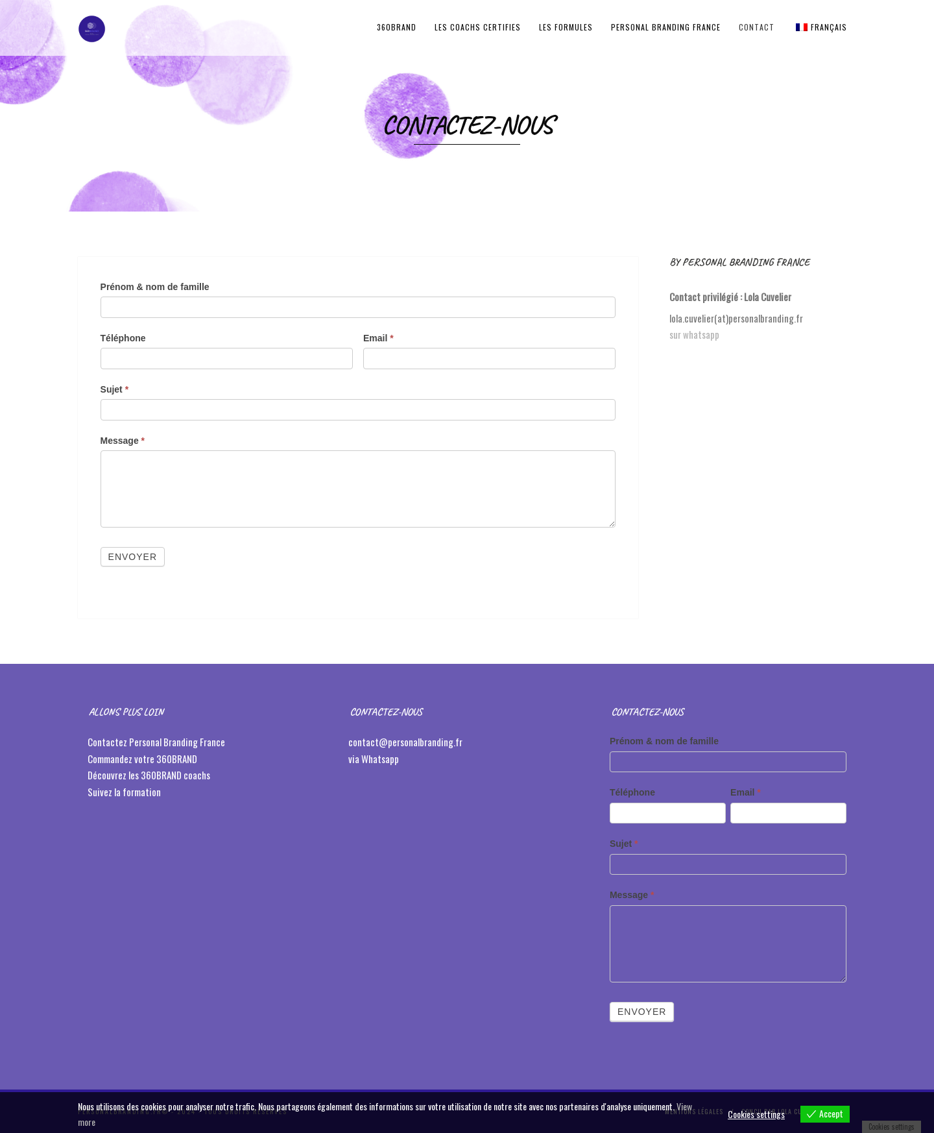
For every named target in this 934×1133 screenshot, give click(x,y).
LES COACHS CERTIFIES (478, 26)
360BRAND (396, 26)
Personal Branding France (666, 26)
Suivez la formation (125, 792)
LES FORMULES (566, 26)
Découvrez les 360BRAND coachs (150, 775)
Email (378, 338)
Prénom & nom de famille (155, 287)
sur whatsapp (694, 334)
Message (123, 440)
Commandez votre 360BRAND (142, 758)
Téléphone (123, 338)
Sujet (115, 389)
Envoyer (132, 557)
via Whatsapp (373, 758)
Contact (756, 26)
